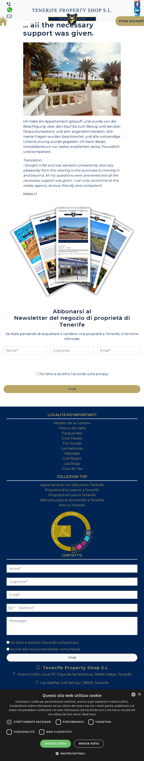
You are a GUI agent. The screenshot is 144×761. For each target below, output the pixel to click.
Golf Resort (72, 459)
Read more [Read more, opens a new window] (89, 714)
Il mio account (131, 21)
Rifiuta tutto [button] (89, 743)
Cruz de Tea (72, 469)
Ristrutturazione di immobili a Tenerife (72, 500)
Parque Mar (72, 433)
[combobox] (133, 694)
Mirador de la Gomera (72, 423)
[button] (72, 753)
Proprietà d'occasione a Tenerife (72, 490)
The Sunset (72, 443)
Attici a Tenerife (72, 505)
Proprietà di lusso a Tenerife (72, 495)
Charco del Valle (72, 428)
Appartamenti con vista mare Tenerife (72, 485)
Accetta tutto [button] (55, 743)
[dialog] (72, 725)
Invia (72, 658)
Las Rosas (72, 464)
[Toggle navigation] (138, 12)
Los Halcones (72, 448)
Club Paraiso (72, 438)
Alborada (72, 453)
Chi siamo (17, 21)
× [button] (139, 694)
